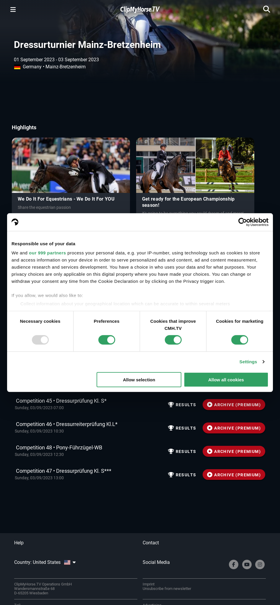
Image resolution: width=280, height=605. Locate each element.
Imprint (148, 584)
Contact (151, 543)
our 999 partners (47, 252)
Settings (248, 361)
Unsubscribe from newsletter (167, 588)
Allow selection (139, 379)
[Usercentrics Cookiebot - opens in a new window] (242, 221)
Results (182, 404)
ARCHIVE (234, 404)
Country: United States (45, 562)
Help (19, 543)
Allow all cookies (226, 379)
